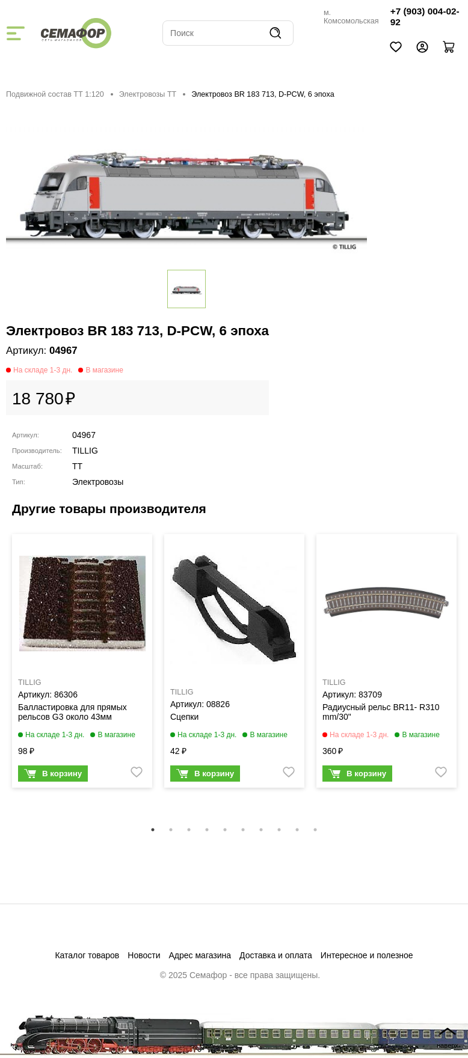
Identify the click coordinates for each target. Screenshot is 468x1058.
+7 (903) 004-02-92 (425, 16)
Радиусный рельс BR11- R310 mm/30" (381, 712)
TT (77, 466)
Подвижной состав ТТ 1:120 (55, 94)
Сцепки (184, 717)
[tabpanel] (82, 664)
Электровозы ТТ (148, 94)
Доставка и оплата (275, 955)
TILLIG (85, 450)
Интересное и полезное (367, 955)
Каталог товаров (87, 955)
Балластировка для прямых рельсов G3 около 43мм (72, 712)
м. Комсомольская (351, 16)
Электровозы (97, 482)
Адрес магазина (200, 955)
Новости (144, 955)
